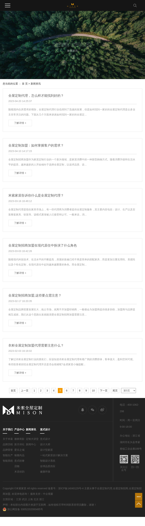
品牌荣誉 (8, 449)
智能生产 (8, 455)
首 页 (25, 83)
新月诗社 (19, 444)
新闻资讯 (36, 83)
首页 (13, 390)
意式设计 (45, 438)
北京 (36, 499)
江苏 (18, 499)
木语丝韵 (19, 471)
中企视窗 (48, 493)
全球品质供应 (47, 466)
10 (93, 390)
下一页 (103, 390)
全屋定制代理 (104, 488)
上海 (30, 499)
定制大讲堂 (32, 438)
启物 (16, 466)
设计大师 (45, 444)
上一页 (24, 390)
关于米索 (8, 438)
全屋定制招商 (120, 488)
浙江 (41, 499)
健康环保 (45, 471)
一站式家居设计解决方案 (54, 455)
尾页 (115, 390)
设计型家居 (46, 449)
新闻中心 (31, 444)
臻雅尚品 (19, 455)
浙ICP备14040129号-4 (71, 488)
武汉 (24, 499)
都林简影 (19, 438)
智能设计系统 (47, 460)
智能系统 (8, 460)
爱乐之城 (19, 449)
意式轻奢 (19, 460)
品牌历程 (8, 444)
